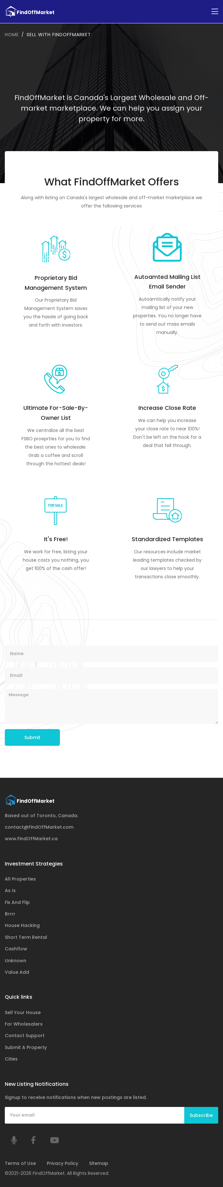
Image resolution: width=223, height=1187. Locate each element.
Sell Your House (23, 1012)
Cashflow (16, 949)
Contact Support (25, 1035)
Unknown (15, 960)
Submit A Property (26, 1047)
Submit (32, 737)
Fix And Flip (17, 902)
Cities (11, 1059)
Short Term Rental (26, 937)
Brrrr (10, 914)
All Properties (20, 878)
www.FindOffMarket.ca (31, 838)
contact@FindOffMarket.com (39, 827)
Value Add (17, 972)
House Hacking (22, 925)
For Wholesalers (24, 1024)
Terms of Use (20, 1163)
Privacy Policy (62, 1163)
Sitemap (98, 1163)
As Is (10, 890)
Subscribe (201, 1115)
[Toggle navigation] (214, 11)
